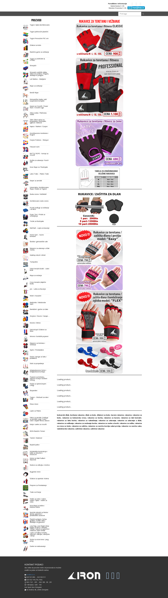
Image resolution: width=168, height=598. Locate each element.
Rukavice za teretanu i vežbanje (37, 344)
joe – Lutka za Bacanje (38, 289)
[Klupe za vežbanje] (25, 88)
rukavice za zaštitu (79, 426)
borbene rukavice (77, 415)
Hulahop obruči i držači (38, 255)
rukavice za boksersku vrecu (74, 418)
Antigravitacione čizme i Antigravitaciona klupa (38, 371)
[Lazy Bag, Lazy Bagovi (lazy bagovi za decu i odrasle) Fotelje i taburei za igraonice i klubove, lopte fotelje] (25, 528)
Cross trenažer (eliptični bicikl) (38, 283)
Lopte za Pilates (35, 411)
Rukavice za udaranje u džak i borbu (39, 249)
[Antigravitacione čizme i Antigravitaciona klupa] (25, 373)
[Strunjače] (25, 68)
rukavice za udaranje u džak (129, 420)
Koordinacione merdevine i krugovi (39, 134)
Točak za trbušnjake (37, 221)
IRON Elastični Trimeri (37, 431)
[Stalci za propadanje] (25, 366)
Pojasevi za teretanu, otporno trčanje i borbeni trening (38, 378)
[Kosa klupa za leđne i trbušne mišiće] (25, 508)
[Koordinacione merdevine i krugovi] (25, 136)
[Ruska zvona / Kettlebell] (25, 197)
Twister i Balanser (36, 438)
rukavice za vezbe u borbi (108, 423)
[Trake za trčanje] (25, 495)
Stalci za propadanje (37, 363)
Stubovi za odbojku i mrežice (40, 465)
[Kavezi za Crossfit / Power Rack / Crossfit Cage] (25, 109)
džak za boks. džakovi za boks (97, 415)
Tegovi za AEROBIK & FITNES (37, 59)
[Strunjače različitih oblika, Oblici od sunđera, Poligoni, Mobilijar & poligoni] (25, 75)
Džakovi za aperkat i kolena (39, 479)
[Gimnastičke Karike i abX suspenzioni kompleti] (25, 102)
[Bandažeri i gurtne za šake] (25, 312)
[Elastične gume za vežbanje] (25, 54)
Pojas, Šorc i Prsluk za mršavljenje (37, 215)
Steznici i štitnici (35, 323)
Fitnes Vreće (34, 404)
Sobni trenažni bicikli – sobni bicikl (39, 269)
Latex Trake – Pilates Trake (39, 174)
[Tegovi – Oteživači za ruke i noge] (25, 400)
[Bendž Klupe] (25, 95)
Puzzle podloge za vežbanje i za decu (39, 208)
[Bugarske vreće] (25, 474)
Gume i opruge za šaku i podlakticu (38, 357)
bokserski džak (63, 415)
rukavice (128, 415)
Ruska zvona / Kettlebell (38, 194)
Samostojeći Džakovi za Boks (38, 330)
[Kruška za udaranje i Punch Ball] (25, 163)
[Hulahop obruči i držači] (25, 258)
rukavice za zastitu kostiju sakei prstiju (104, 426)
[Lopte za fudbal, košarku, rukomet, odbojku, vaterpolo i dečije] (25, 535)
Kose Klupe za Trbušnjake (39, 167)
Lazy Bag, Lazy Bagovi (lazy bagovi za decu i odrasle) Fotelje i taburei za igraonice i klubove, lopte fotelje (39, 528)
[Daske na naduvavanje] (25, 549)
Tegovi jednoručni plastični (39, 32)
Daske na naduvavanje (38, 546)
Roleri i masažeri (35, 296)
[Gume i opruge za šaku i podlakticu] (25, 359)
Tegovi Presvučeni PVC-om (39, 38)
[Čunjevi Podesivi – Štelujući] (25, 142)
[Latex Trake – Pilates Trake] (25, 176)
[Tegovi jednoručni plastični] (25, 34)
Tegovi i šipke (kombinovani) (40, 25)
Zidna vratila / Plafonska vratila (38, 113)
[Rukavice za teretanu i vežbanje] (25, 346)
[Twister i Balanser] (25, 440)
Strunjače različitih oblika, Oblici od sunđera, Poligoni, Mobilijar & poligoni (39, 73)
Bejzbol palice (34, 445)
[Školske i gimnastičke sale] (25, 244)
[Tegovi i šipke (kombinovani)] (25, 27)
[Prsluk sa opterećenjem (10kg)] (25, 386)
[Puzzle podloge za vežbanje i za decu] (25, 210)
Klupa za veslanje (36, 275)
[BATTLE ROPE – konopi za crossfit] (25, 156)
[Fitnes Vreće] (25, 406)
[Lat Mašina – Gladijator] (25, 81)
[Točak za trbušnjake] (25, 224)
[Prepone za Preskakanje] (25, 488)
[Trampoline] (25, 264)
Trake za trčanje (35, 492)
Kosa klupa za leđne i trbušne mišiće (37, 506)
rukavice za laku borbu (67, 420)
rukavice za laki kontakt (131, 418)
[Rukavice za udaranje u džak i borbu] (25, 251)
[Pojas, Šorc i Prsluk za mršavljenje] (25, 217)
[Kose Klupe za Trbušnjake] (25, 169)
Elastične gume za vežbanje (39, 52)
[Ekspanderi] (25, 393)
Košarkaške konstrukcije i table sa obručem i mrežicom (38, 452)
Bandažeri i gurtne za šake (39, 309)
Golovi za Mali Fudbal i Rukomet (37, 459)
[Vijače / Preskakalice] (25, 352)
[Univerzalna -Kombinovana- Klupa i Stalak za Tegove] (25, 190)
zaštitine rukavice (82, 429)
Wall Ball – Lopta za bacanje (39, 228)
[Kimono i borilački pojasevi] (25, 339)
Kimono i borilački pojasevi (39, 336)
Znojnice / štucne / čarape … (40, 316)
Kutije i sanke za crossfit (38, 424)
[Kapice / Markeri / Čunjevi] (25, 129)
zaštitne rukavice (97, 429)
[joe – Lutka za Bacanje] (25, 291)
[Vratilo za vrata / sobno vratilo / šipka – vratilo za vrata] (25, 501)
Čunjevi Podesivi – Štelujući (39, 140)
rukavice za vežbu (127, 423)
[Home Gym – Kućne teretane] (25, 237)
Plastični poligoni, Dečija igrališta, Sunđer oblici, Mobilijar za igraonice (38, 520)
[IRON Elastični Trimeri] (25, 434)
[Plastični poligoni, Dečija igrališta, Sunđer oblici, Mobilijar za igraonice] (25, 522)
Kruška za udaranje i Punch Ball (39, 161)
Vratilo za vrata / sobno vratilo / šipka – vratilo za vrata (38, 500)
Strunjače (33, 65)
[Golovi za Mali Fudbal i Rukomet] (25, 461)
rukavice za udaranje (107, 420)
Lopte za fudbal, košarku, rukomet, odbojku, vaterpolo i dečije (40, 534)
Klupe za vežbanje (36, 86)
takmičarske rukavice (65, 429)
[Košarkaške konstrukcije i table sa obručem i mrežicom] (25, 454)
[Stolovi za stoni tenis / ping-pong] (25, 542)
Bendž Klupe (34, 93)
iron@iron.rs (30, 575)
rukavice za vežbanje (65, 423)
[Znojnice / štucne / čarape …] (25, 318)
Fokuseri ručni (34, 147)
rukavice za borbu (95, 418)
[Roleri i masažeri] (25, 298)
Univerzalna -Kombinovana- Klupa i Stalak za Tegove (39, 188)
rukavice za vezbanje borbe (86, 423)
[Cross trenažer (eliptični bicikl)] (25, 285)
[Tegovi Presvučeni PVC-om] (25, 41)
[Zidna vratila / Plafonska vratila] (25, 115)
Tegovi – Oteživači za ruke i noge (39, 398)
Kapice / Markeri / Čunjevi (38, 126)
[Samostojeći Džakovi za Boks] (25, 332)
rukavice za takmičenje (87, 420)
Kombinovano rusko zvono (39, 201)
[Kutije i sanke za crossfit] (25, 427)
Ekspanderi (33, 390)
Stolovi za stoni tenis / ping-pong (39, 540)
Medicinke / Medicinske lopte (38, 303)
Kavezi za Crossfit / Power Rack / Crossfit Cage (39, 107)
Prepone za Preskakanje (38, 485)
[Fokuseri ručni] (25, 149)
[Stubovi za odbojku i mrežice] (25, 467)
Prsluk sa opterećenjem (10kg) (38, 384)
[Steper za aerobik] (25, 183)
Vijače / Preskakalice (37, 350)
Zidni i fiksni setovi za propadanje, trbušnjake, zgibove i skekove (38, 121)
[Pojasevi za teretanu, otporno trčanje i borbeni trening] (25, 379)
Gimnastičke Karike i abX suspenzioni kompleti (38, 100)
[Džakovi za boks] (25, 48)
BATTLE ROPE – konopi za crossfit (39, 154)
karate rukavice (117, 415)
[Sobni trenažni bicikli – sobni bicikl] (25, 271)
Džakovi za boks (35, 45)
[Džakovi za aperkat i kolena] (25, 481)
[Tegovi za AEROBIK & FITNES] (25, 61)
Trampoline (34, 262)
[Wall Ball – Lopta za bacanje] (25, 230)
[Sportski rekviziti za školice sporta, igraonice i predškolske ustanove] (25, 515)
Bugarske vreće (35, 472)
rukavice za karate (112, 418)
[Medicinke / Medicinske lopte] (25, 305)
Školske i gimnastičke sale (39, 242)
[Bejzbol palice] (25, 447)
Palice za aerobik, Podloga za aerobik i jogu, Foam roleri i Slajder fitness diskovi (39, 419)
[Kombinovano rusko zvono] (25, 203)
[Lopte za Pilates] (25, 413)
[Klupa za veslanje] (25, 278)
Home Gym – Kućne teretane (37, 235)
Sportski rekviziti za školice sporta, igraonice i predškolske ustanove (39, 513)
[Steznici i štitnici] (25, 325)
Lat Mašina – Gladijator (38, 79)
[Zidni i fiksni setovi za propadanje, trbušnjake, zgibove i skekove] (25, 122)
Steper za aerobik (36, 181)
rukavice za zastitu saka (131, 426)
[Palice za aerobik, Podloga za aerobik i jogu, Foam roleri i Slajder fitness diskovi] (25, 420)
